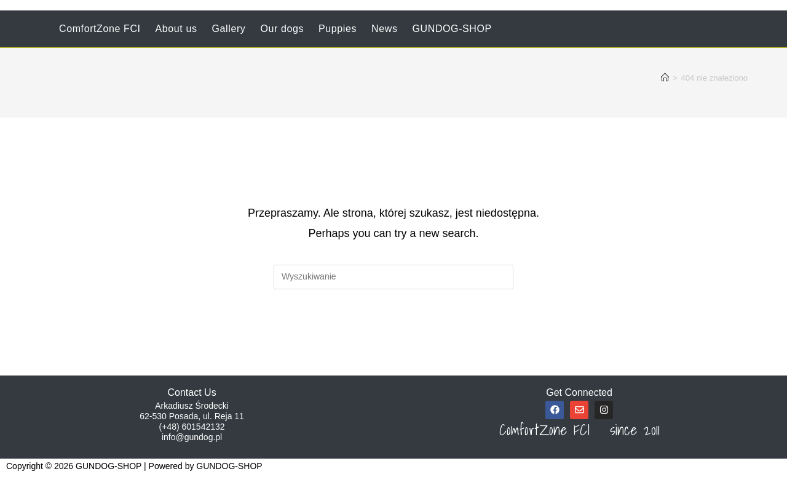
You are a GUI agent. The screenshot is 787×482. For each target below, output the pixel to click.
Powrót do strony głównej (393, 339)
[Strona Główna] (665, 77)
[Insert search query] (393, 277)
